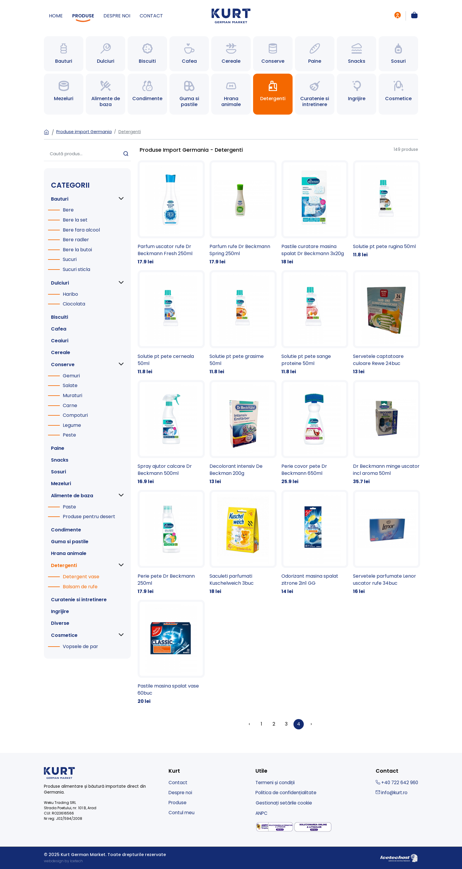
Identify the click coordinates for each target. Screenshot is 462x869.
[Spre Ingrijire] (356, 94)
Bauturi (59, 199)
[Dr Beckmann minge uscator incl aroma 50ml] (386, 432)
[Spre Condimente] (147, 94)
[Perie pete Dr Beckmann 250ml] (171, 542)
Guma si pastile (69, 541)
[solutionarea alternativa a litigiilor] (274, 827)
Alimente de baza (72, 495)
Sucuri (70, 259)
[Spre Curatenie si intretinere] (314, 94)
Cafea (58, 329)
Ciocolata (74, 303)
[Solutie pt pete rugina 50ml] (386, 209)
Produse (83, 15)
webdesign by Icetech (63, 860)
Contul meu (181, 812)
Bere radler (76, 239)
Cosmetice (64, 635)
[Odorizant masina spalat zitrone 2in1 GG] (315, 542)
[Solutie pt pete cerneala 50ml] (171, 322)
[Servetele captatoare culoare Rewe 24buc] (386, 322)
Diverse (60, 623)
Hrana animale (68, 553)
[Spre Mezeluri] (63, 94)
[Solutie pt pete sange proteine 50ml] (315, 322)
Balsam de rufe (80, 586)
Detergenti (129, 132)
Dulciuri (60, 283)
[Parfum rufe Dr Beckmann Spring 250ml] (243, 212)
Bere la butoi (77, 249)
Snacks (59, 460)
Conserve (63, 364)
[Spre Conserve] (273, 53)
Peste (69, 435)
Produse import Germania (84, 132)
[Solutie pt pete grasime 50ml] (243, 322)
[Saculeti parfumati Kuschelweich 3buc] (243, 542)
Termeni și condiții (275, 782)
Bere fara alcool (81, 230)
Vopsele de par (80, 646)
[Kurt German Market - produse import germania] (231, 15)
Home (56, 15)
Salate (70, 385)
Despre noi (116, 15)
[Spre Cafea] (189, 53)
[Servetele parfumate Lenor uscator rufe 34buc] (386, 542)
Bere (68, 209)
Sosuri (58, 471)
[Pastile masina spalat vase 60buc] (171, 652)
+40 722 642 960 (397, 782)
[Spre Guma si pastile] (189, 94)
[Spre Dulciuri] (105, 53)
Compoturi (75, 415)
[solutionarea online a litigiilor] (313, 827)
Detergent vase (81, 576)
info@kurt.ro (391, 792)
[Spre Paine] (314, 53)
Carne (70, 405)
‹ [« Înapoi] (249, 724)
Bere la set (75, 220)
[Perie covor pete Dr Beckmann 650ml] (315, 432)
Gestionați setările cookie (284, 803)
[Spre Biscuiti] (147, 53)
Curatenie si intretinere (79, 599)
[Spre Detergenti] (273, 94)
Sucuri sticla (76, 269)
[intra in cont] (397, 16)
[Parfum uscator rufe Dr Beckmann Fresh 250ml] (171, 212)
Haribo (70, 294)
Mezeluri (61, 483)
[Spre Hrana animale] (231, 94)
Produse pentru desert (89, 516)
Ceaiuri (59, 340)
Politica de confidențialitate (285, 792)
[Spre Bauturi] (63, 53)
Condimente (66, 529)
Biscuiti (59, 317)
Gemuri (71, 375)
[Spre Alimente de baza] (105, 94)
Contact (151, 15)
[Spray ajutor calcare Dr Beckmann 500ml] (171, 432)
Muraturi (72, 395)
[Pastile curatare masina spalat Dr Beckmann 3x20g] (315, 212)
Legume (72, 425)
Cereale (60, 352)
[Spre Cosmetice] (398, 94)
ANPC (261, 813)
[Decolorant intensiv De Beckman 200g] (243, 432)
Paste (69, 506)
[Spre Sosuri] (398, 53)
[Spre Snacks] (356, 53)
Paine (57, 448)
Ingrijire (60, 611)
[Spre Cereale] (231, 53)
